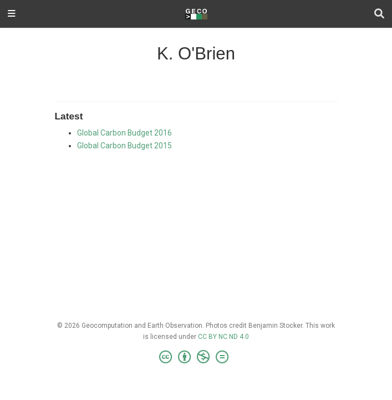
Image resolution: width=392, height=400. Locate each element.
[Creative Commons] (196, 357)
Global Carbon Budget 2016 (124, 132)
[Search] (379, 14)
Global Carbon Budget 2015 (124, 145)
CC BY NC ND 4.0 (223, 337)
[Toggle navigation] (12, 14)
